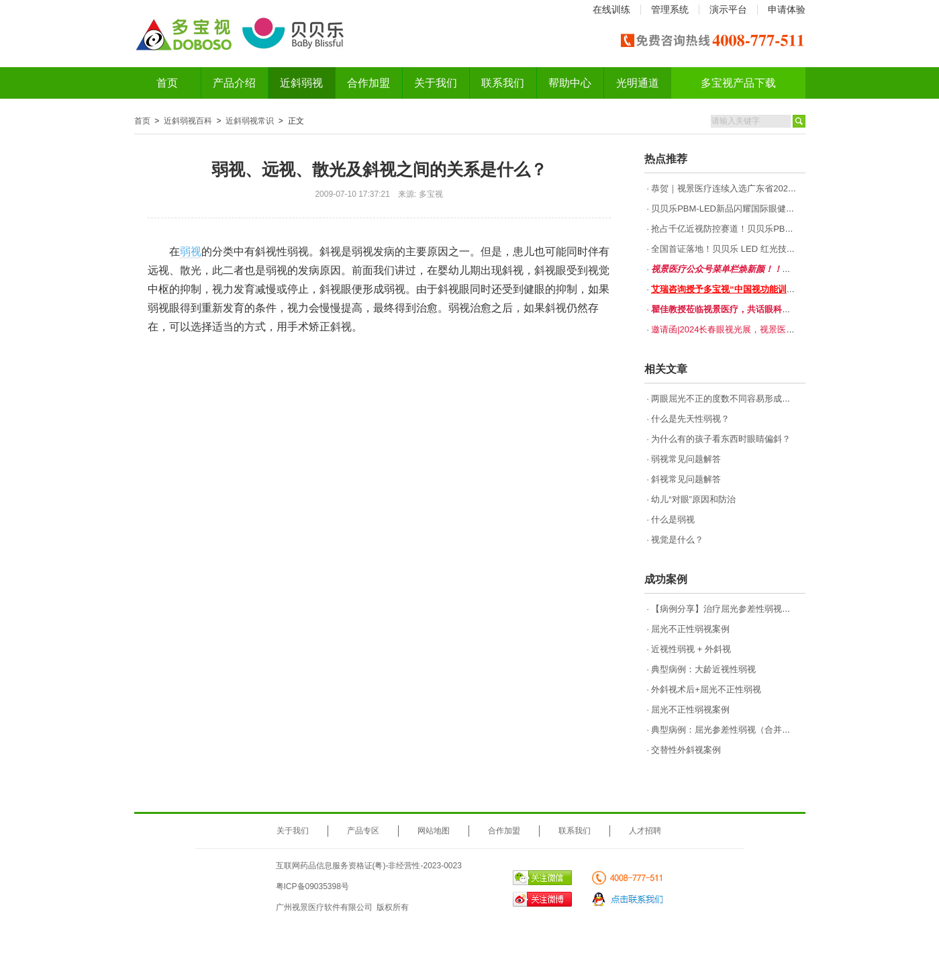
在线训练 (611, 9)
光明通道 (637, 83)
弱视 (190, 251)
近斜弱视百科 (188, 121)
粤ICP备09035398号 (312, 886)
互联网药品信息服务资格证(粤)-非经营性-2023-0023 (369, 865)
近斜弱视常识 (250, 121)
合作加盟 (368, 83)
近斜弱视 (301, 83)
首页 (167, 83)
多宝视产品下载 (738, 83)
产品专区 (363, 830)
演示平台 (728, 9)
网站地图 (433, 830)
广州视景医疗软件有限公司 (324, 907)
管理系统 (670, 9)
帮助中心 (569, 83)
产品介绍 (234, 83)
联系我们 (502, 83)
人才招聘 (645, 830)
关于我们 (435, 83)
